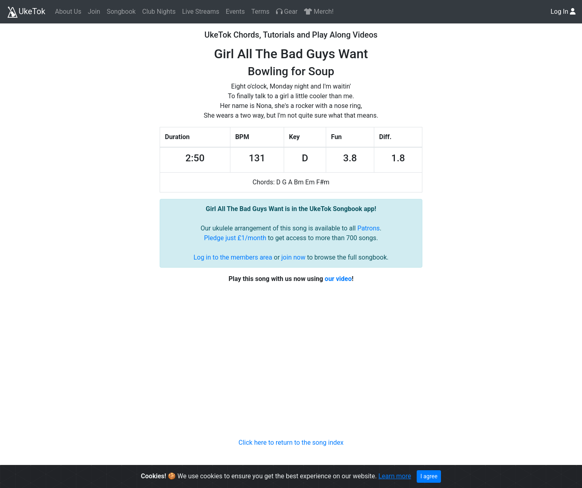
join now (293, 257)
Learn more (394, 476)
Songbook (121, 11)
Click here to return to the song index (291, 442)
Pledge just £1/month (235, 238)
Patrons (368, 228)
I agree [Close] (428, 476)
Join (94, 11)
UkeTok (25, 12)
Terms (260, 11)
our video (338, 279)
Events (235, 11)
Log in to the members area (233, 257)
